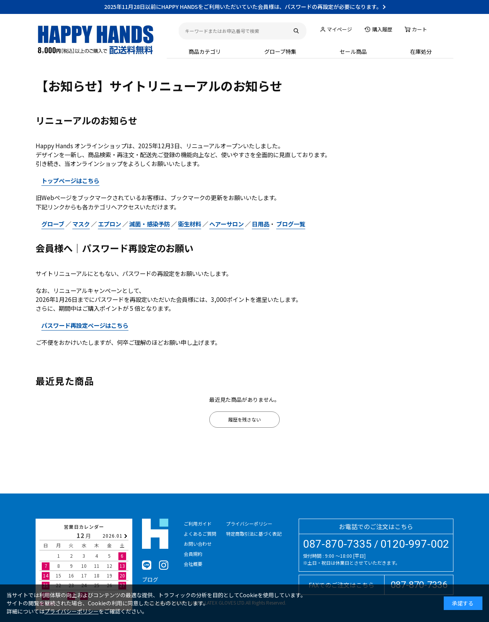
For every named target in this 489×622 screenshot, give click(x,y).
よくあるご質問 (200, 533)
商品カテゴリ (204, 51)
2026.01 (113, 535)
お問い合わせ (198, 543)
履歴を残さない (244, 419)
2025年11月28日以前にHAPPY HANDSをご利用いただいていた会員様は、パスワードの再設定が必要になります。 (243, 6)
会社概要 (193, 563)
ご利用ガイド (198, 523)
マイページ (339, 29)
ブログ (150, 579)
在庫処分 (421, 51)
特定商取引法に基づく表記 (254, 533)
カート (419, 29)
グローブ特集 (280, 51)
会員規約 (193, 553)
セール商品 (353, 51)
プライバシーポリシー (249, 523)
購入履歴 (382, 29)
